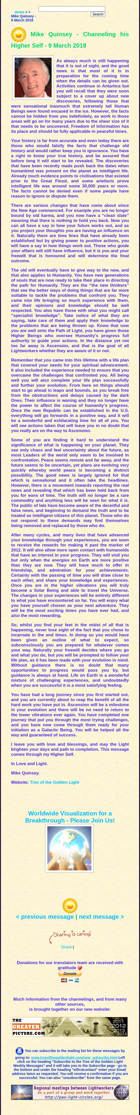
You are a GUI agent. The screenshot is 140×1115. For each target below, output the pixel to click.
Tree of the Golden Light (54, 782)
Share (66, 947)
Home (19, 12)
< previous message (45, 916)
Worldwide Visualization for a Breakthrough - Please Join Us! (70, 817)
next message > (101, 916)
